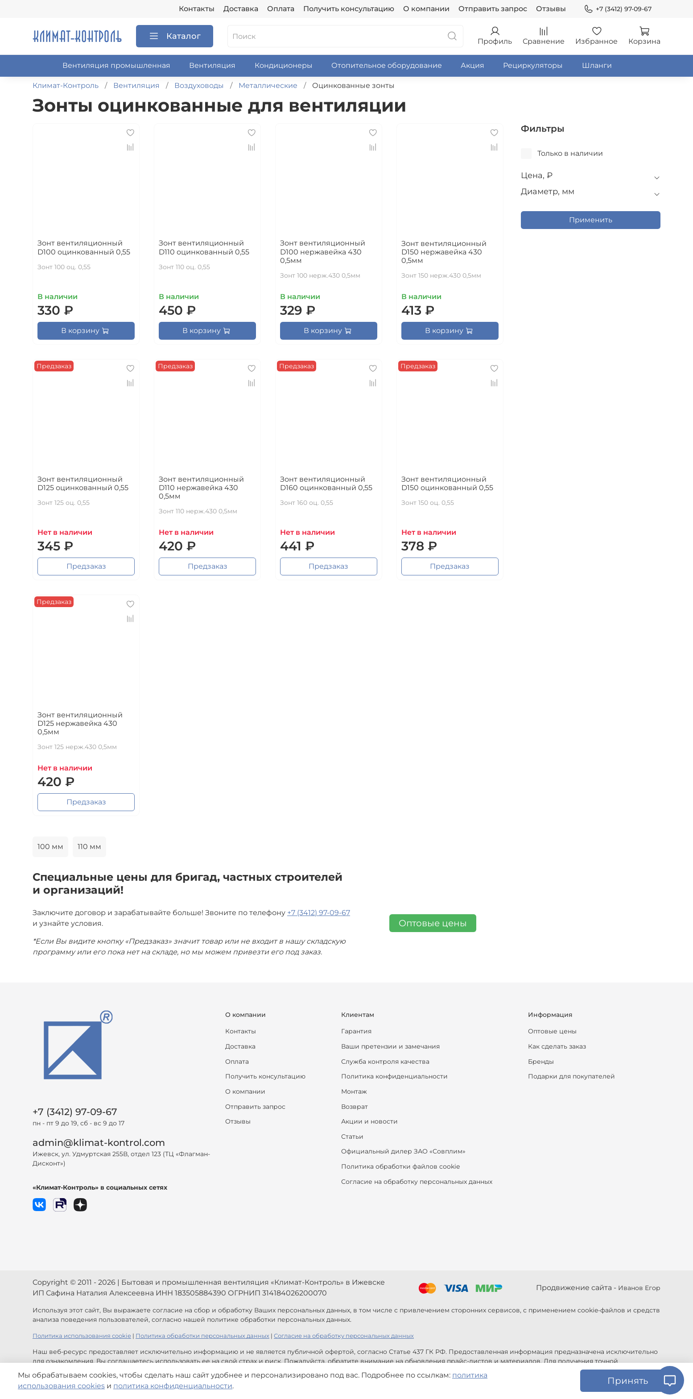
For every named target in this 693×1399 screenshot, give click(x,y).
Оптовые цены (433, 923)
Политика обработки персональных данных (202, 1335)
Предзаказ (86, 566)
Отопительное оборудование (386, 65)
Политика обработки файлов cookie (400, 1166)
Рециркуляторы (533, 65)
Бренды (541, 1062)
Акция (472, 65)
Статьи (352, 1137)
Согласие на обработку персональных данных (416, 1182)
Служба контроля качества (385, 1062)
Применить (590, 220)
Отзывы (551, 8)
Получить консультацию (348, 8)
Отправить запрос (492, 8)
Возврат (354, 1107)
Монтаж (354, 1091)
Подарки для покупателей (571, 1076)
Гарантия (356, 1031)
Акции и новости (369, 1121)
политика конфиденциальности (172, 1386)
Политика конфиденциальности (394, 1076)
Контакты (196, 8)
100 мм (50, 846)
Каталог (174, 36)
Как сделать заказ (557, 1046)
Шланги (597, 65)
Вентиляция (212, 65)
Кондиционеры (284, 65)
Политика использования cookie (82, 1335)
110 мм (89, 846)
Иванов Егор (639, 1288)
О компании (426, 8)
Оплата (280, 8)
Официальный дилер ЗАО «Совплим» (403, 1151)
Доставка (240, 8)
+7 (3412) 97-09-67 (618, 9)
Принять (627, 1380)
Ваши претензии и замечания (390, 1046)
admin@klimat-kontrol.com (99, 1142)
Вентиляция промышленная (116, 65)
